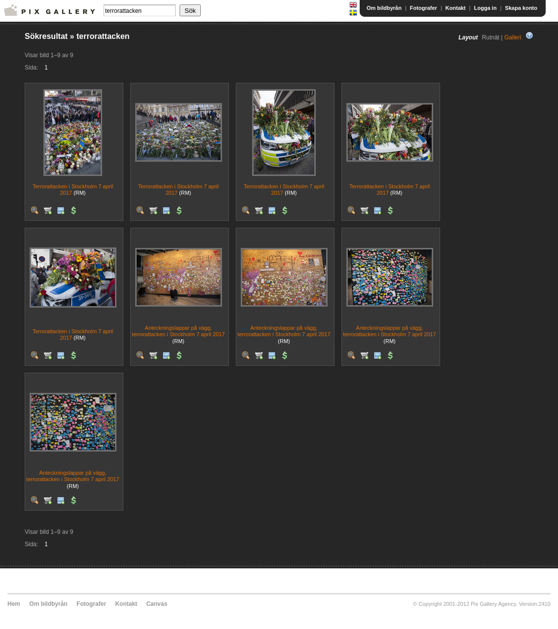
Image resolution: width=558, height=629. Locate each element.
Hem (13, 603)
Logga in (485, 8)
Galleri (512, 37)
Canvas (156, 603)
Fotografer (423, 8)
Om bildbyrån (384, 8)
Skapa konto (521, 8)
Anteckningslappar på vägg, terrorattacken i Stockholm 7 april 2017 (178, 331)
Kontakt (456, 8)
